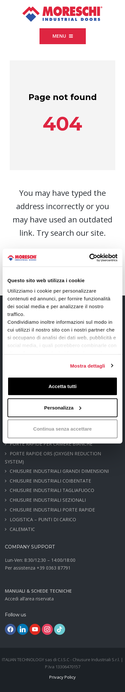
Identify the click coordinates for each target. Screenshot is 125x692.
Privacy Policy (62, 677)
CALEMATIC (22, 529)
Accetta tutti (63, 386)
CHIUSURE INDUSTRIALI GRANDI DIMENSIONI (59, 471)
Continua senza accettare (62, 429)
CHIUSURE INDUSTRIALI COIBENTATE (50, 481)
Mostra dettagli (87, 365)
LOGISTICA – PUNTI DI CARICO (43, 519)
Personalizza (62, 407)
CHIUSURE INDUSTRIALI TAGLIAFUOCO (52, 490)
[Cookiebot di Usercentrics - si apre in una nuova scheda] (90, 257)
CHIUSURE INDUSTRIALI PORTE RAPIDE (52, 510)
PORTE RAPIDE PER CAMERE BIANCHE (51, 444)
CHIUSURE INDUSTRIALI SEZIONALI (48, 500)
